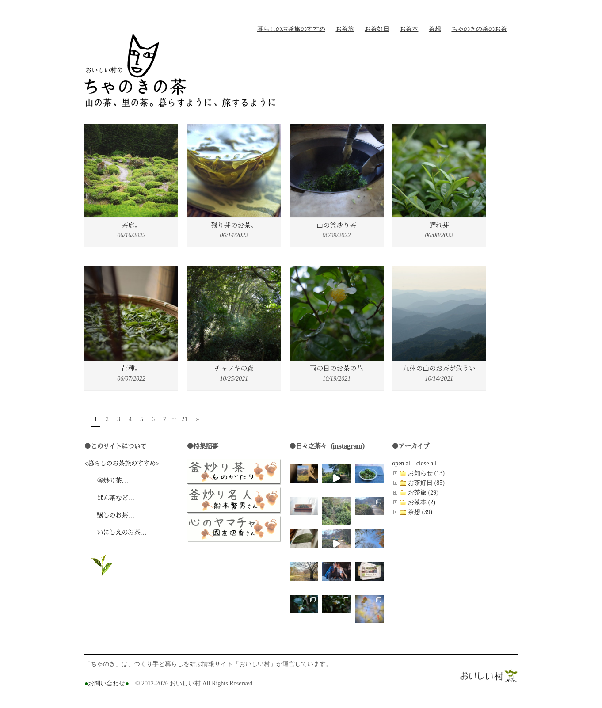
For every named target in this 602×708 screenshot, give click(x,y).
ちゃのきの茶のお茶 (479, 29)
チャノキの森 (234, 368)
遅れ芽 (439, 224)
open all (402, 463)
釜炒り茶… (106, 480)
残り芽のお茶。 (234, 224)
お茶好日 (377, 29)
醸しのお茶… (109, 515)
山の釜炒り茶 (336, 224)
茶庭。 (131, 224)
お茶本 (409, 29)
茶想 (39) (420, 512)
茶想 (435, 29)
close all (426, 463)
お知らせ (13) (426, 473)
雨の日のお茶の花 (336, 368)
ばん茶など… (109, 498)
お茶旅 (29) (423, 492)
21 (185, 419)
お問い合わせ (106, 683)
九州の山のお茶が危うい (439, 368)
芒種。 (131, 368)
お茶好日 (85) (426, 483)
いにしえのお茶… (115, 532)
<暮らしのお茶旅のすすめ (120, 463)
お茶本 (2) (421, 502)
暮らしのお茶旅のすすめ (291, 29)
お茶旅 (344, 29)
